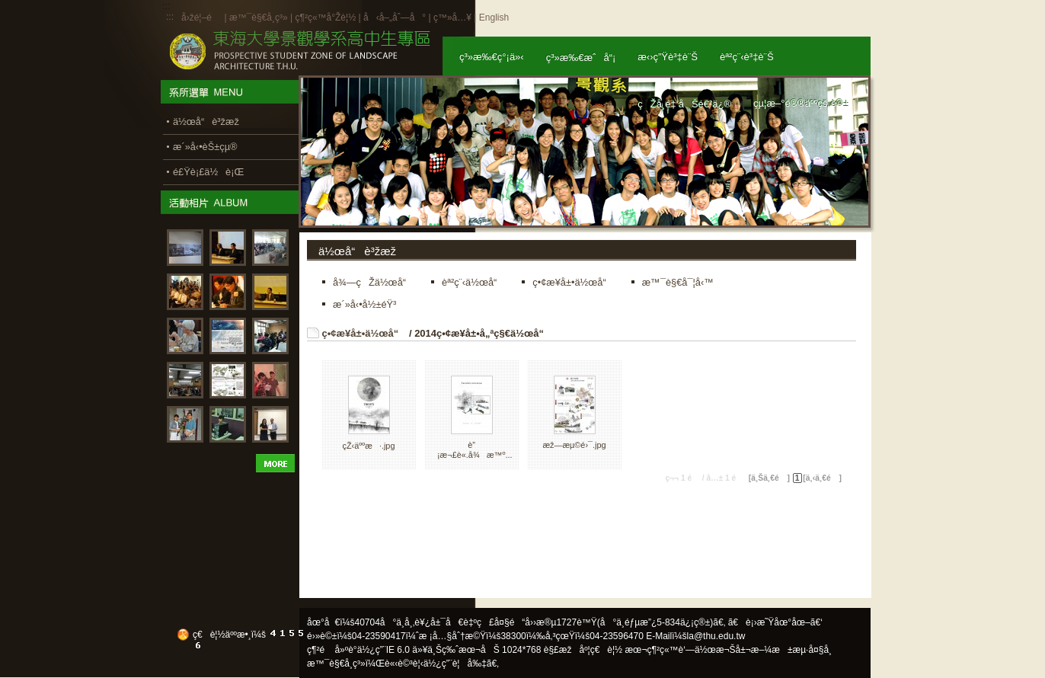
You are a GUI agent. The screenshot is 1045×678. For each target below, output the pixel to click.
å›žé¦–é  (201, 17)
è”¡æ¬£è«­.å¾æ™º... (475, 449)
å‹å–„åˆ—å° (394, 17)
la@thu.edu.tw (716, 636)
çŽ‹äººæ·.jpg (369, 445)
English (494, 17)
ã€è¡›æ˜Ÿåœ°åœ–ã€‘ (775, 622)
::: (170, 16)
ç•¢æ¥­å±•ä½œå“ (364, 333)
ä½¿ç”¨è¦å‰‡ (455, 663)
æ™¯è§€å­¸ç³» (259, 17)
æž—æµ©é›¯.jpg (574, 444)
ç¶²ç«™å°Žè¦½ (325, 17)
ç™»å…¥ (452, 17)
